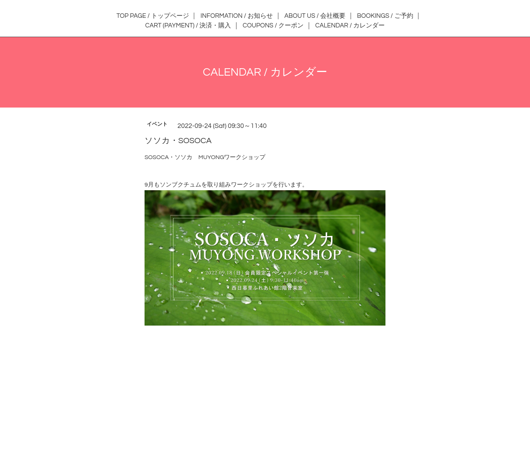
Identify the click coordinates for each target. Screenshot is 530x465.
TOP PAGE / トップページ (152, 16)
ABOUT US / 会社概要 (314, 16)
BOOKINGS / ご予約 (385, 16)
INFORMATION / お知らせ (237, 16)
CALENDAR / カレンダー (350, 25)
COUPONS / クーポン (273, 25)
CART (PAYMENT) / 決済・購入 (188, 25)
